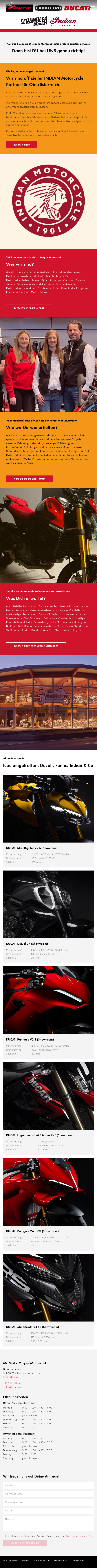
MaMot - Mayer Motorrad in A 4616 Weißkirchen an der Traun (18, 5)
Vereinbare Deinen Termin (29, 478)
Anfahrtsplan (11, 1377)
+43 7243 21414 (12, 1383)
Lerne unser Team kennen (29, 307)
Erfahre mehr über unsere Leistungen (36, 645)
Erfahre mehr (22, 144)
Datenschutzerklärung (78, 1536)
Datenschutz (61, 1560)
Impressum (78, 1560)
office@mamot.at (13, 1387)
